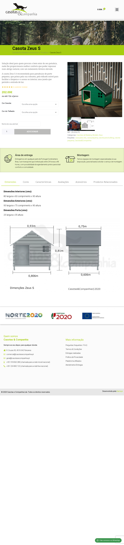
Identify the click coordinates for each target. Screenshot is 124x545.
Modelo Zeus (24, 20)
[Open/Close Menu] (117, 9)
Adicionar (32, 131)
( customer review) (19, 87)
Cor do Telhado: (8, 111)
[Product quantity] (8, 131)
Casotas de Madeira (11, 20)
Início (1, 20)
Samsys (120, 391)
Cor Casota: (7, 103)
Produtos (44, 53)
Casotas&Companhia (83, 141)
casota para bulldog (106, 138)
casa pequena (92, 138)
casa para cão (80, 138)
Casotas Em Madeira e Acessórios (25, 53)
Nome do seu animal (10, 124)
